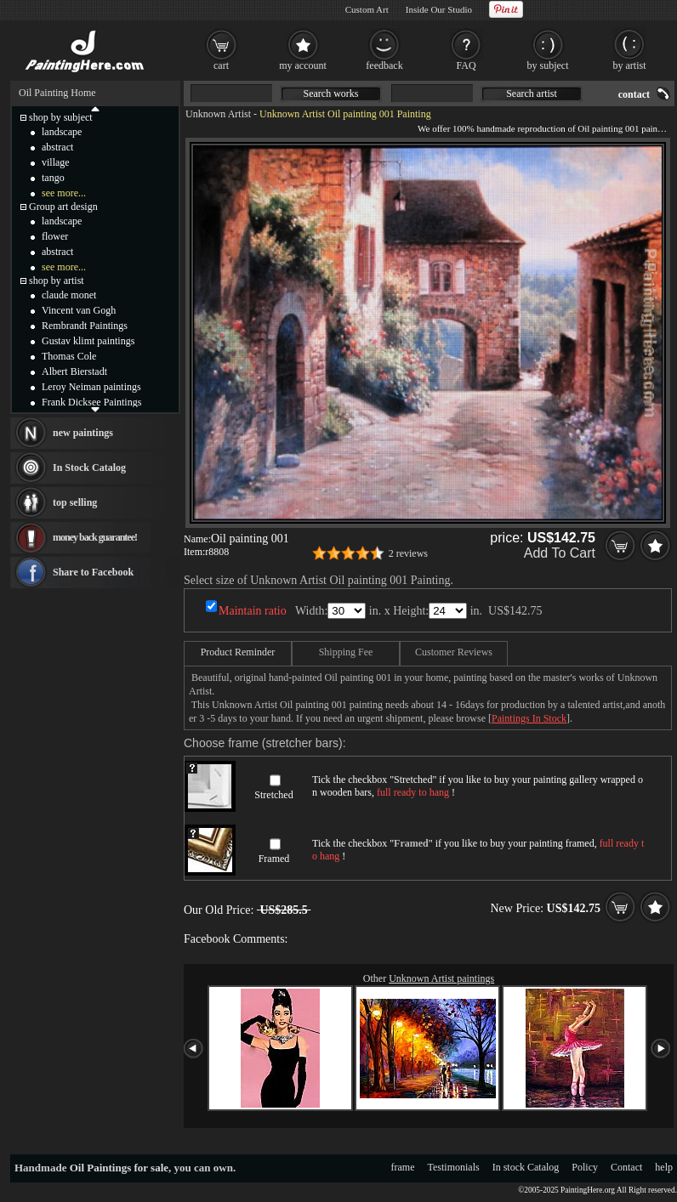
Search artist (531, 93)
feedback (384, 65)
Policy (585, 1167)
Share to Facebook (93, 572)
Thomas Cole (69, 356)
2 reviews (408, 553)
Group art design (63, 207)
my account (303, 65)
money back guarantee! (95, 537)
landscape (62, 132)
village (56, 162)
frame (403, 1167)
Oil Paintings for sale (119, 1167)
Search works (331, 93)
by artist (629, 65)
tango (53, 178)
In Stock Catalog (89, 467)
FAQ (465, 65)
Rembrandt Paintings (85, 326)
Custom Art (367, 9)
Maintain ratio (253, 610)
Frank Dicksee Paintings (91, 402)
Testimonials (454, 1167)
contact (634, 94)
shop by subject (61, 117)
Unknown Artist (218, 114)
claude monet (69, 295)
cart (221, 65)
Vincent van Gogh (79, 310)
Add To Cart (559, 553)
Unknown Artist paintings (441, 978)
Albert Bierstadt (74, 371)
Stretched (273, 795)
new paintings (83, 433)
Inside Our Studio (439, 9)
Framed (274, 859)
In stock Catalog (526, 1167)
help (664, 1167)
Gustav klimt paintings (88, 341)
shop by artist (56, 280)
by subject (548, 65)
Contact (626, 1167)
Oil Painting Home (57, 93)
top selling (75, 502)
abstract (57, 147)
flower (55, 236)
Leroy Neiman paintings (91, 387)
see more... (64, 193)
